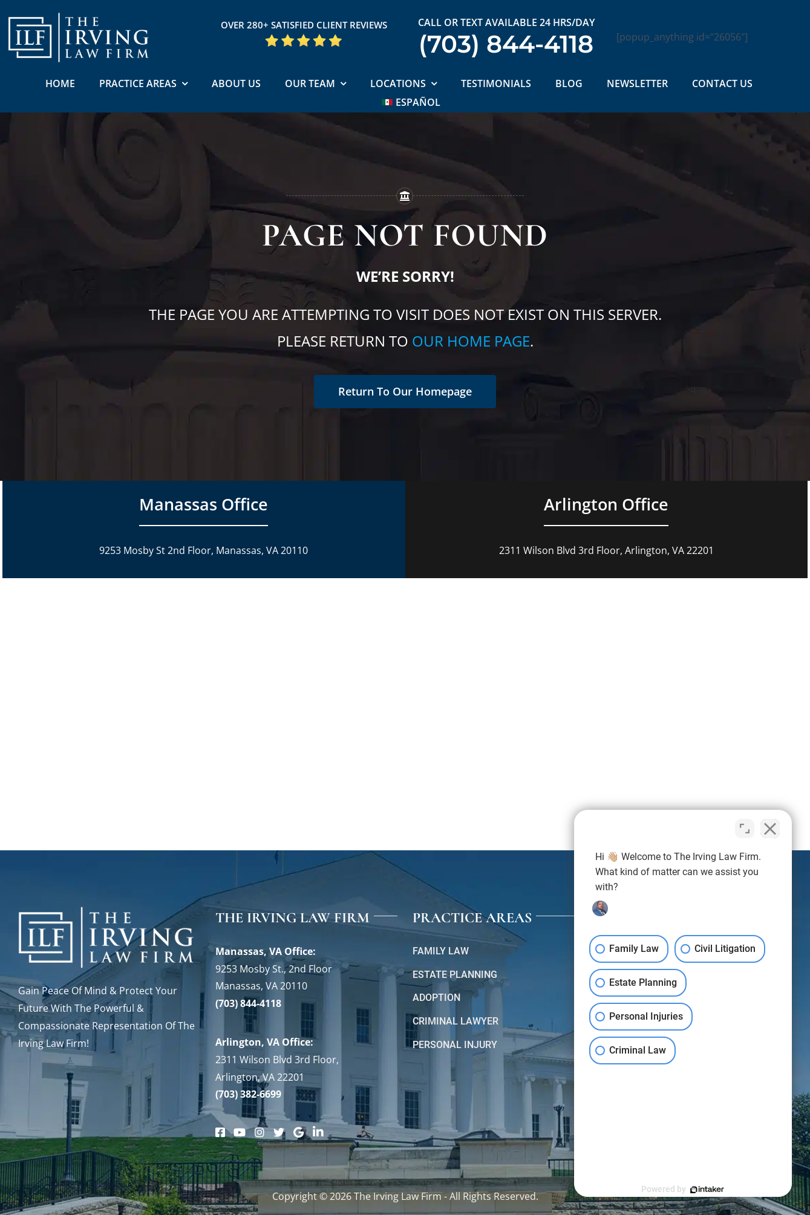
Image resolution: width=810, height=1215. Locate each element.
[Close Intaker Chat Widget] (770, 828)
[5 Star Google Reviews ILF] (303, 38)
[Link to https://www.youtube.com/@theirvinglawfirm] (240, 1132)
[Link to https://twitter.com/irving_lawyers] (278, 1132)
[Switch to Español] (411, 103)
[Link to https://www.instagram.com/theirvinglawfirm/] (259, 1132)
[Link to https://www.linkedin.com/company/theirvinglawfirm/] (318, 1132)
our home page (471, 341)
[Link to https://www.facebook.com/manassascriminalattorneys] (220, 1132)
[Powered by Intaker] (707, 1189)
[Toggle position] (744, 828)
